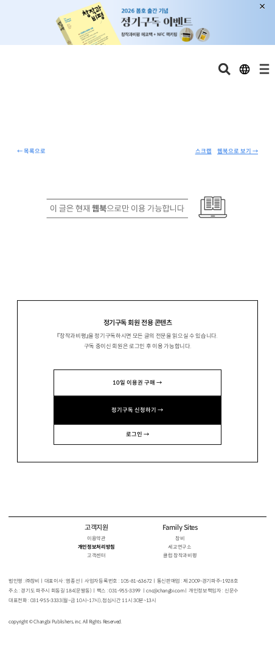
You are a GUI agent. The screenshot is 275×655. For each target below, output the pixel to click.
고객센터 (96, 555)
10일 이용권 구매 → (137, 382)
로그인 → (137, 434)
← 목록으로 (31, 151)
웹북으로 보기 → (237, 151)
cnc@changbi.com (165, 591)
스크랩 (203, 151)
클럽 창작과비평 (180, 555)
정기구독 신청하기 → (137, 410)
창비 (179, 538)
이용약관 (96, 538)
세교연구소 (179, 547)
